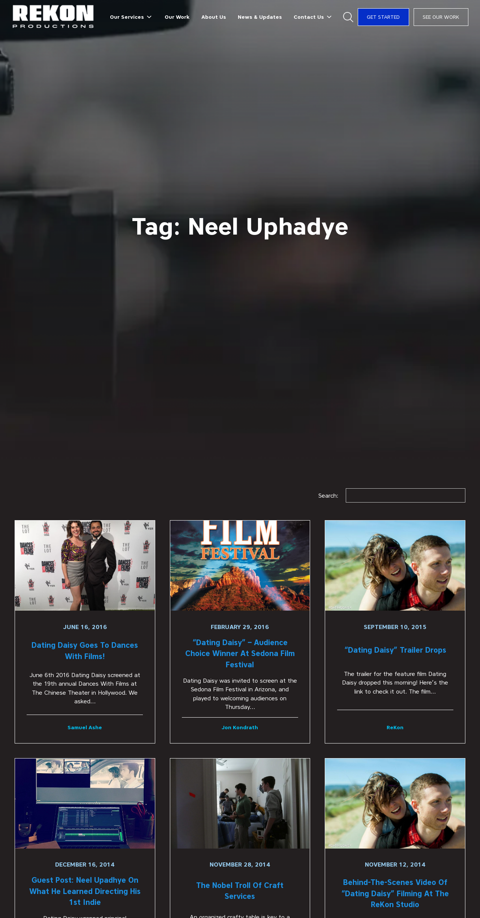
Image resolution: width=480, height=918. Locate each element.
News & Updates (260, 17)
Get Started (383, 17)
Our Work (177, 17)
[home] (53, 17)
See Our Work (441, 17)
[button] (131, 17)
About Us (213, 17)
